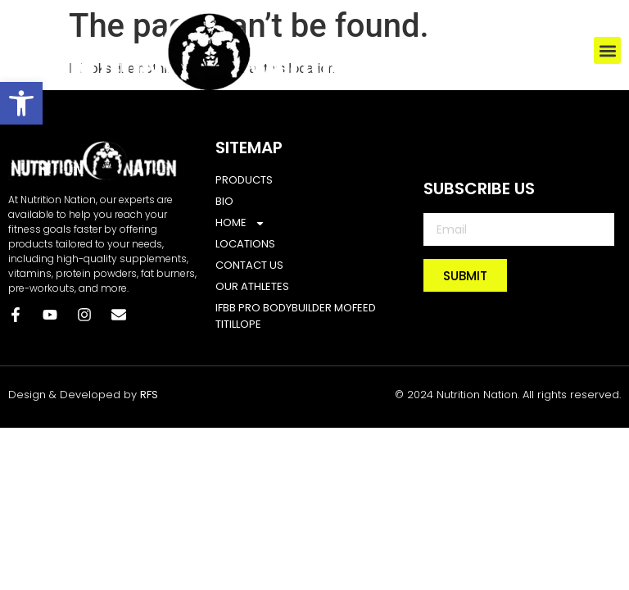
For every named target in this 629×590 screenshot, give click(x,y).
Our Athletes (252, 286)
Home (240, 223)
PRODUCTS (244, 180)
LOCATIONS (245, 244)
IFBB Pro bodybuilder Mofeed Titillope (295, 316)
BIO (224, 201)
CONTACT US (249, 265)
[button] (21, 103)
